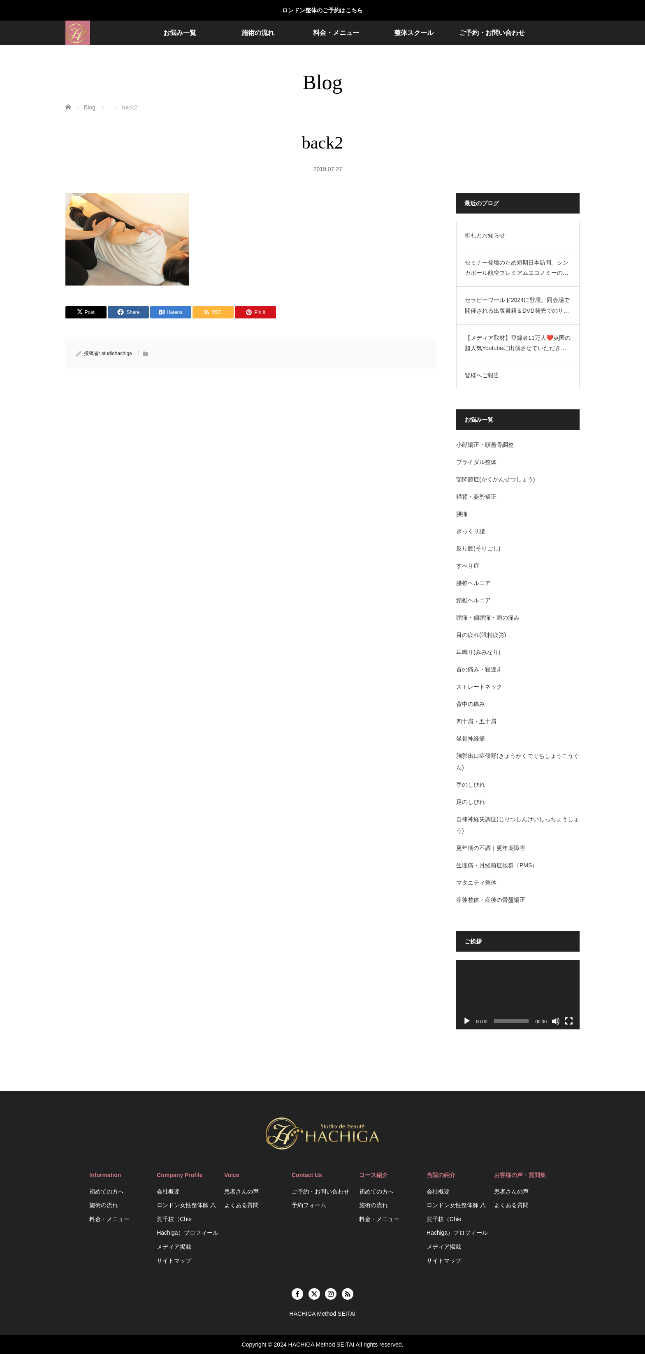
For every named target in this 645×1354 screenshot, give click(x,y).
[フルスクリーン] (569, 1021)
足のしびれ (470, 802)
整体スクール (414, 32)
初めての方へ (106, 1191)
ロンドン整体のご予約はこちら (322, 10)
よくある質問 (241, 1205)
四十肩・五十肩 (476, 721)
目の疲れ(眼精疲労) (481, 635)
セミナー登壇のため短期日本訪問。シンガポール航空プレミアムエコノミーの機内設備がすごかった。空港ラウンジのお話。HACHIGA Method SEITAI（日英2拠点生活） (517, 268)
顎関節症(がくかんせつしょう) (495, 479)
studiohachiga (117, 353)
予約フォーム (309, 1205)
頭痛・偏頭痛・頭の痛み (488, 617)
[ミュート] (556, 1021)
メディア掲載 (174, 1246)
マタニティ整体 (476, 882)
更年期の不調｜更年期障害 (490, 848)
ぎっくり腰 (470, 531)
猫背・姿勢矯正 (476, 496)
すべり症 (467, 565)
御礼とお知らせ (485, 235)
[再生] (467, 1021)
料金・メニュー (336, 32)
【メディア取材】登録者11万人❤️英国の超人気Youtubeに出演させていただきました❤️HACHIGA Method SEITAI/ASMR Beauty (518, 343)
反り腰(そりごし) (478, 548)
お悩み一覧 (179, 32)
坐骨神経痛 (470, 738)
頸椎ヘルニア (473, 600)
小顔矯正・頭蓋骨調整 (485, 444)
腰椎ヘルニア (473, 583)
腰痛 (462, 514)
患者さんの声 (241, 1191)
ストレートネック (479, 686)
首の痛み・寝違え (479, 669)
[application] (518, 994)
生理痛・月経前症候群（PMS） (497, 865)
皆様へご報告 (482, 375)
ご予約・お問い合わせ (492, 32)
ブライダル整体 (476, 462)
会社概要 (168, 1191)
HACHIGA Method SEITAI (321, 1344)
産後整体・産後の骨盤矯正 (490, 899)
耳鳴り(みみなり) (478, 652)
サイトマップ (174, 1260)
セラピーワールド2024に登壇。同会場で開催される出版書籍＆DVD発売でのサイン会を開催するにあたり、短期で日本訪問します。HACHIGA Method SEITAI (517, 306)
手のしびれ (470, 784)
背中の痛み (470, 704)
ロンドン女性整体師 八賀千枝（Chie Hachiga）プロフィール (187, 1219)
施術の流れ (257, 32)
